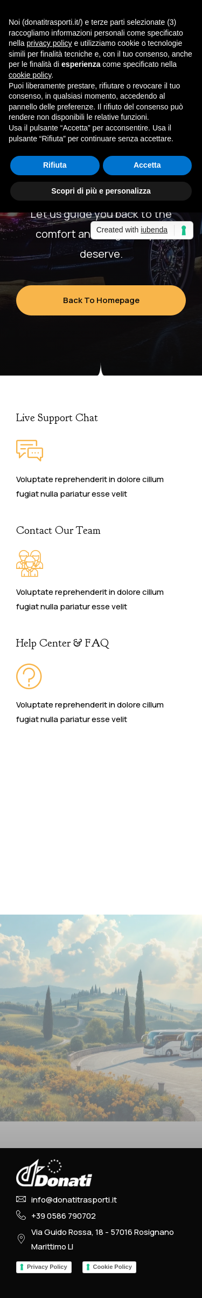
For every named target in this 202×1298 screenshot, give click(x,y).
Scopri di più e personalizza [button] (100, 191)
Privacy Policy (47, 1266)
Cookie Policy (112, 1266)
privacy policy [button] (49, 43)
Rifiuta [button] (55, 165)
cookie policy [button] (30, 75)
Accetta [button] (147, 165)
